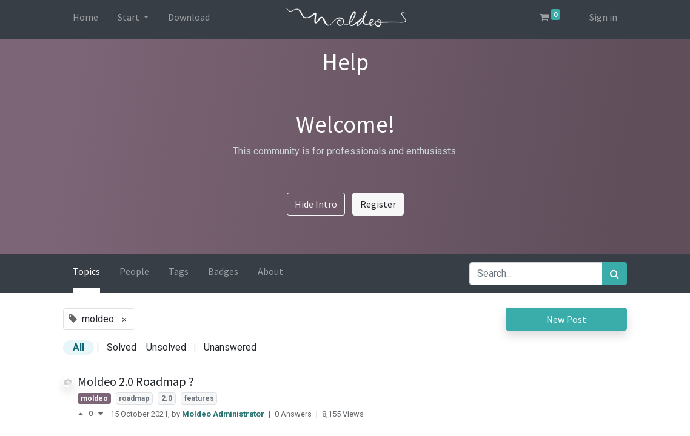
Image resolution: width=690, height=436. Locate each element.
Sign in (603, 17)
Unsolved (166, 347)
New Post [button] (566, 319)
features (199, 398)
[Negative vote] (101, 414)
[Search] (614, 273)
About (270, 271)
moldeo (94, 398)
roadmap (134, 398)
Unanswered (230, 347)
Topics (86, 271)
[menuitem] (85, 19)
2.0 (166, 398)
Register (378, 204)
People (134, 271)
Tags (179, 271)
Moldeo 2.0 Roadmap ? (136, 381)
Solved (121, 347)
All (78, 347)
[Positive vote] (83, 414)
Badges (223, 271)
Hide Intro (316, 204)
